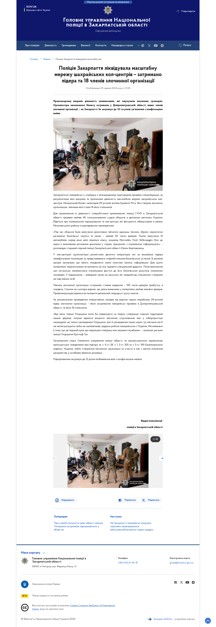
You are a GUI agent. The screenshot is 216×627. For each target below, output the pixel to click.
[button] (33, 553)
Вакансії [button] (85, 45)
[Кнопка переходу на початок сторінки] (205, 620)
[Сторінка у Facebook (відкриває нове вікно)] (143, 45)
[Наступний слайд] (162, 458)
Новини (47, 59)
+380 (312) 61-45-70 (128, 563)
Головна (34, 59)
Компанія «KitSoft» (163, 619)
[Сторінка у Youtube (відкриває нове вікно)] (156, 45)
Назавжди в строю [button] (122, 45)
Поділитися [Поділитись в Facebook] (132, 500)
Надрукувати (65, 500)
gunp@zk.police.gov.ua (181, 563)
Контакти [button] (100, 45)
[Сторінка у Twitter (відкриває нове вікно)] (149, 45)
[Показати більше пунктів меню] (138, 45)
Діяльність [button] (51, 45)
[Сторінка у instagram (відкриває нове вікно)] (162, 45)
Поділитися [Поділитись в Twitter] (154, 500)
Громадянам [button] (69, 45)
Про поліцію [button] (32, 45)
